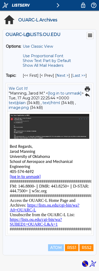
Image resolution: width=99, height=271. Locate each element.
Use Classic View (38, 46)
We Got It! (18, 88)
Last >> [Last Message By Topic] (79, 75)
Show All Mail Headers (43, 65)
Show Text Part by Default (47, 60)
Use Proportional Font (43, 56)
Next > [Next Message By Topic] (62, 75)
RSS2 (86, 247)
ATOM (56, 247)
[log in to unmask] (65, 93)
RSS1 (71, 247)
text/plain (17, 102)
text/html (51, 102)
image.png (19, 107)
